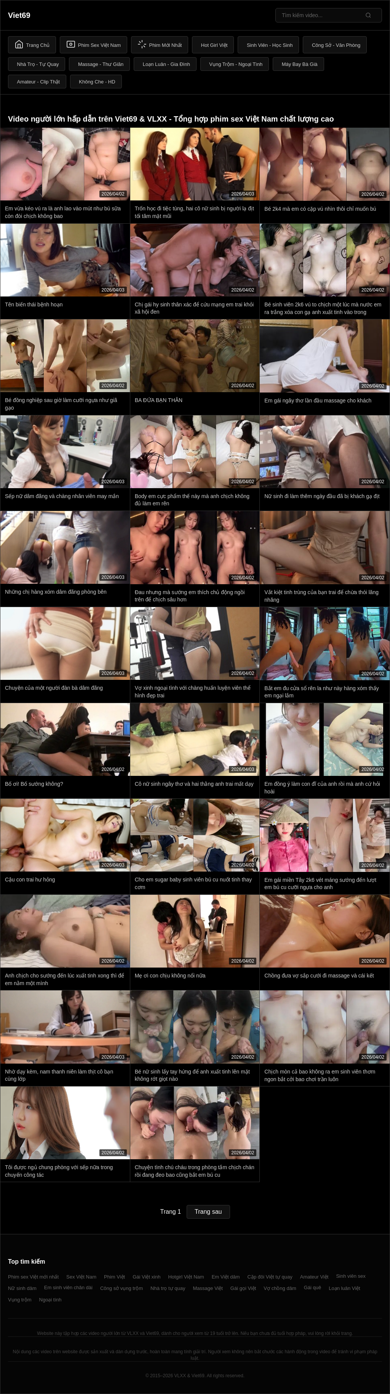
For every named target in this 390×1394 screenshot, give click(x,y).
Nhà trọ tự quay (167, 1288)
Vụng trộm (20, 1300)
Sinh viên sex (350, 1276)
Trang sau (208, 1211)
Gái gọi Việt (243, 1288)
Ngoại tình (50, 1300)
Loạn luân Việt (344, 1288)
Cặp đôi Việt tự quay (270, 1277)
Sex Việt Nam (81, 1277)
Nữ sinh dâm (22, 1288)
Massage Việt (208, 1288)
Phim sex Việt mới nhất (33, 1277)
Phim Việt (114, 1277)
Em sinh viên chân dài (68, 1287)
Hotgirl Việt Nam (186, 1277)
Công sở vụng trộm (121, 1288)
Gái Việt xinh (146, 1277)
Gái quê (312, 1287)
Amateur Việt (314, 1277)
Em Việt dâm (226, 1277)
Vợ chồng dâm (280, 1288)
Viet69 (19, 15)
